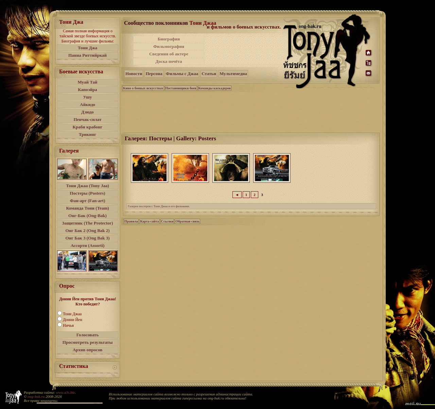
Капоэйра (87, 89)
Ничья (68, 325)
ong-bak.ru (36, 396)
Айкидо (87, 104)
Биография (169, 38)
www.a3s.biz (65, 392)
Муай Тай (87, 82)
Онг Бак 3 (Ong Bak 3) (87, 238)
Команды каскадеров (214, 88)
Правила (131, 221)
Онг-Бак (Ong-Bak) (87, 215)
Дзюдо (87, 111)
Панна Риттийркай (87, 55)
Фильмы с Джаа (182, 73)
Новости (133, 73)
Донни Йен (72, 319)
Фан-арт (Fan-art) (87, 200)
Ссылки (167, 221)
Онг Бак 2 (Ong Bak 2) (87, 230)
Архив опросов (88, 349)
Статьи (209, 73)
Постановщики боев (181, 88)
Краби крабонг (88, 126)
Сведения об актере (168, 53)
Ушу (87, 97)
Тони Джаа (72, 314)
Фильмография (168, 46)
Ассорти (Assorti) (88, 245)
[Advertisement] (244, 50)
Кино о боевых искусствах (143, 88)
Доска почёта (168, 61)
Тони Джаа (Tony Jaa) (87, 185)
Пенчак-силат (87, 119)
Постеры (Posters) (87, 193)
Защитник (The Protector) (87, 223)
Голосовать (87, 334)
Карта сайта (149, 221)
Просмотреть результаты (88, 342)
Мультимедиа (233, 73)
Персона (153, 73)
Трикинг (87, 134)
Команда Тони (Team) (87, 208)
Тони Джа (88, 47)
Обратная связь (187, 221)
